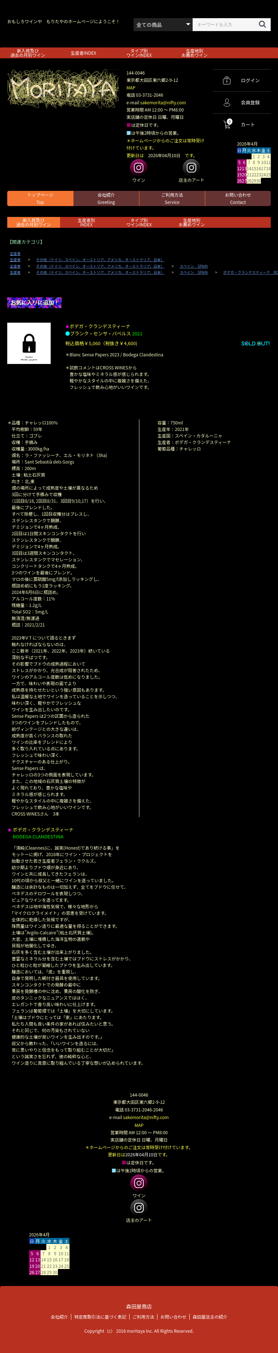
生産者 (15, 253)
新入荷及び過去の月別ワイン (27, 52)
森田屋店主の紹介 (210, 1315)
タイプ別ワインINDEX (139, 52)
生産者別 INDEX (86, 222)
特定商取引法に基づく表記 (100, 1315)
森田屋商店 (138, 1305)
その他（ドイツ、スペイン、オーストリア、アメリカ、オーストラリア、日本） (100, 259)
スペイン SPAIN (194, 266)
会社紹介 (106, 198)
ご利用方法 (172, 198)
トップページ (40, 198)
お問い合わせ (238, 198)
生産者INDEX (83, 53)
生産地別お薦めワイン (195, 52)
